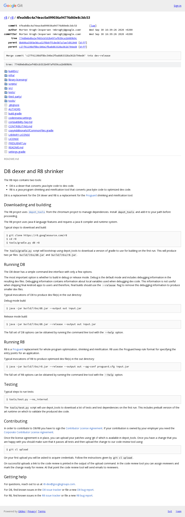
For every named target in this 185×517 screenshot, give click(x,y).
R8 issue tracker (51, 495)
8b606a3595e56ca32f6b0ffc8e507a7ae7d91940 (48, 42)
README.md (15, 147)
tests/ (11, 92)
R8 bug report (84, 495)
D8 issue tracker (51, 489)
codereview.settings (20, 118)
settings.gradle (16, 151)
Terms (42, 511)
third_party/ (15, 96)
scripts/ (12, 83)
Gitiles (21, 511)
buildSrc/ (13, 71)
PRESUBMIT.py (17, 143)
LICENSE (13, 139)
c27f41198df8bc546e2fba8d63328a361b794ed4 (48, 46)
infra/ (11, 75)
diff (83, 42)
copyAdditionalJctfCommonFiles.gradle (30, 130)
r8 (5, 17)
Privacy (31, 511)
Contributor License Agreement (84, 428)
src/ (10, 88)
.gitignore (13, 105)
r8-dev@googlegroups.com (59, 484)
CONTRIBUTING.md (20, 126)
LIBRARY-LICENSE (19, 134)
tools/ (11, 100)
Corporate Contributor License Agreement (28, 432)
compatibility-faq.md (20, 122)
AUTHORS (14, 109)
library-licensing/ (17, 79)
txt (170, 511)
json (178, 511)
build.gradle (15, 113)
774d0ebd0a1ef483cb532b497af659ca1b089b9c (48, 38)
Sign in (177, 5)
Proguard (91, 195)
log (93, 25)
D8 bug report (85, 489)
